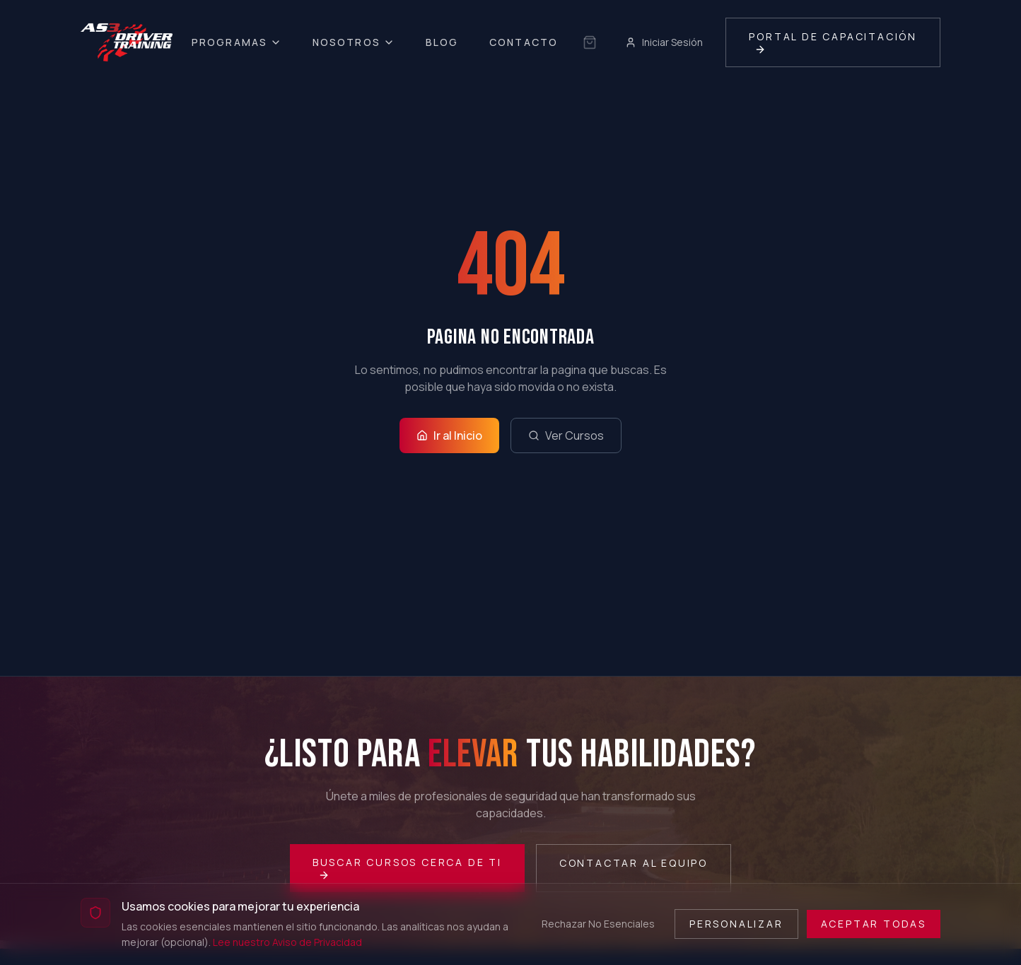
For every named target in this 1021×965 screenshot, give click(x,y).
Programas (236, 42)
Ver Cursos (566, 435)
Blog (442, 42)
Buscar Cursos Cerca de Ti (407, 868)
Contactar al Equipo (633, 863)
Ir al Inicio (449, 435)
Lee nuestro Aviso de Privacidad (287, 942)
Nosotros (354, 42)
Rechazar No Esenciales (598, 923)
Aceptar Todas (873, 923)
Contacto (523, 42)
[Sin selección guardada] (589, 42)
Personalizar (736, 923)
